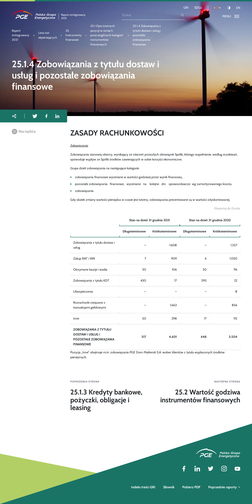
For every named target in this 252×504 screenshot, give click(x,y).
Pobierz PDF (191, 487)
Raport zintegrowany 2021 (21, 35)
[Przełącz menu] (230, 16)
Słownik (168, 487)
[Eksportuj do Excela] (227, 208)
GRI (185, 7)
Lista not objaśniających (47, 35)
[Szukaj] (151, 15)
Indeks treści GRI (143, 487)
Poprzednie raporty (224, 487)
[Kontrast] (228, 7)
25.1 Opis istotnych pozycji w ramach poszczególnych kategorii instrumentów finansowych (106, 35)
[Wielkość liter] (217, 7)
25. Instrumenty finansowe (74, 35)
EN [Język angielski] (238, 7)
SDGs (198, 7)
